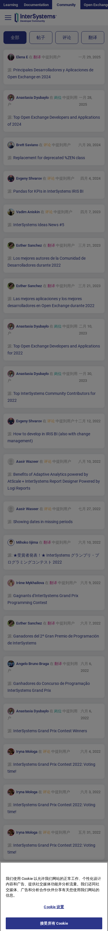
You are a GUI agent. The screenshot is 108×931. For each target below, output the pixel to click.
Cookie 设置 (54, 911)
